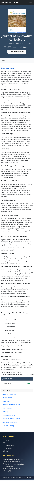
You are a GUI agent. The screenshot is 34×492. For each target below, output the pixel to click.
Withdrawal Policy (8, 426)
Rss (5, 451)
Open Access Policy (9, 415)
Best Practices (7, 408)
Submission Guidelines (10, 422)
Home (6, 440)
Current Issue (8, 446)
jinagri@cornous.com (12, 471)
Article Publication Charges (11, 419)
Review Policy (7, 401)
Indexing (5, 412)
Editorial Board (7, 398)
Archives (7, 443)
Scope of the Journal (8, 68)
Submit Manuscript (16, 52)
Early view (7, 448)
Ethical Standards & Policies (11, 405)
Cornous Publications (10, 2)
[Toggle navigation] (30, 2)
